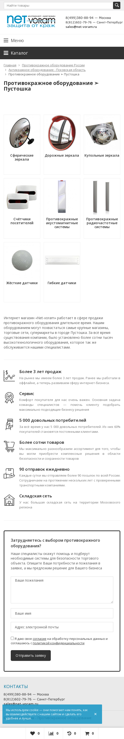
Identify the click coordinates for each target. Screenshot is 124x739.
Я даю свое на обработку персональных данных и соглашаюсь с (59, 640)
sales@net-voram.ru (81, 26)
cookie (34, 710)
